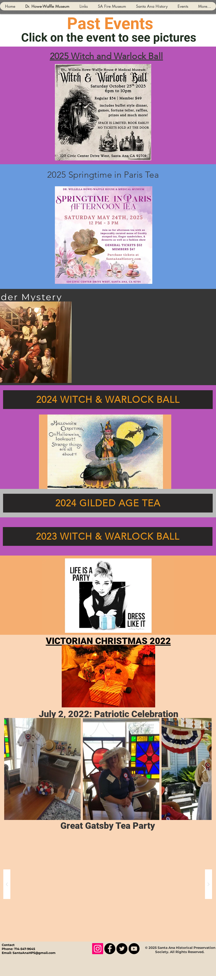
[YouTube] (134, 948)
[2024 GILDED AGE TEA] (108, 503)
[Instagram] (97, 948)
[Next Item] (204, 769)
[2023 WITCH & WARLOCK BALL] (107, 536)
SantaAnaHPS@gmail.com (34, 953)
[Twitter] (121, 948)
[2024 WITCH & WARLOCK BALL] (108, 399)
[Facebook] (109, 948)
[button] (107, 884)
